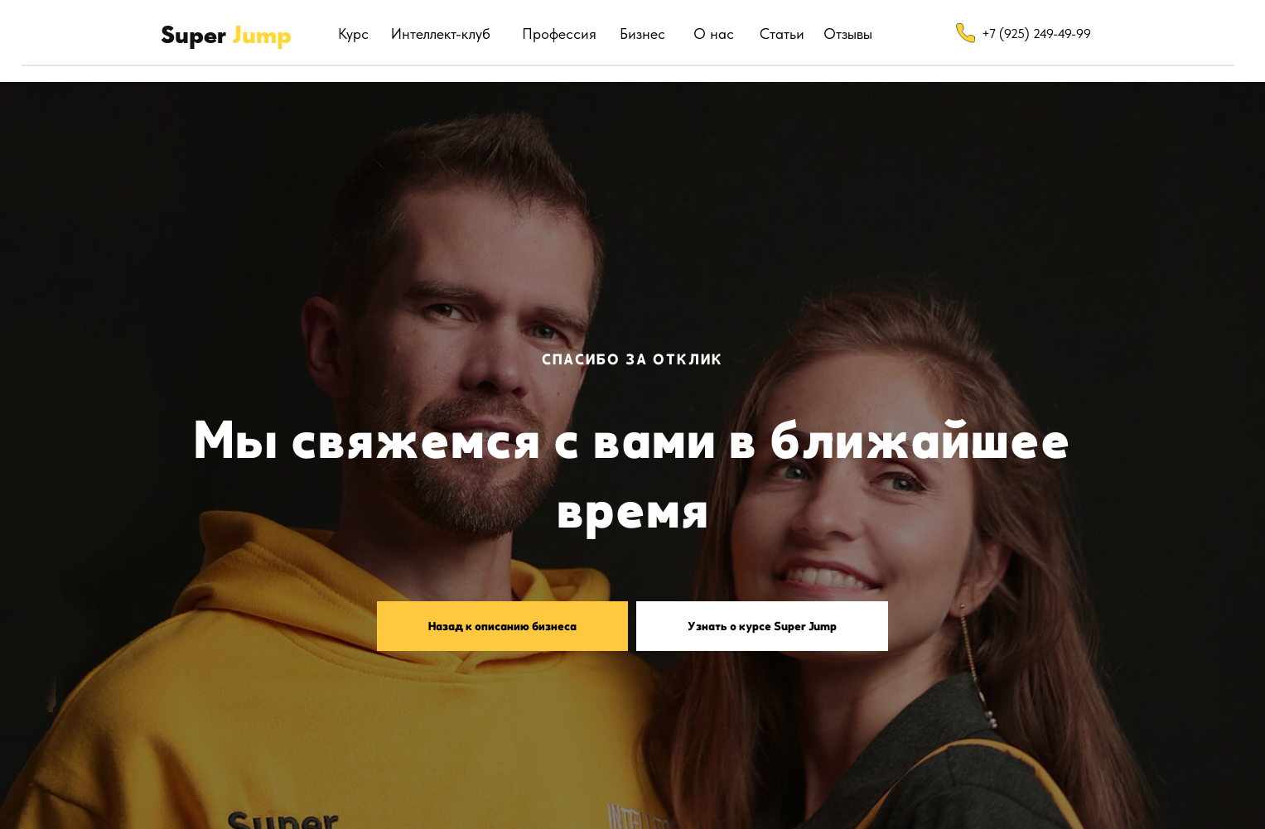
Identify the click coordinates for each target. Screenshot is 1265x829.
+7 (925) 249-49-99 (1036, 33)
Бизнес (642, 33)
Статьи (782, 33)
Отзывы (847, 33)
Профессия (559, 33)
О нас (713, 33)
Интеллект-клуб (440, 33)
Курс (353, 33)
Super (226, 34)
